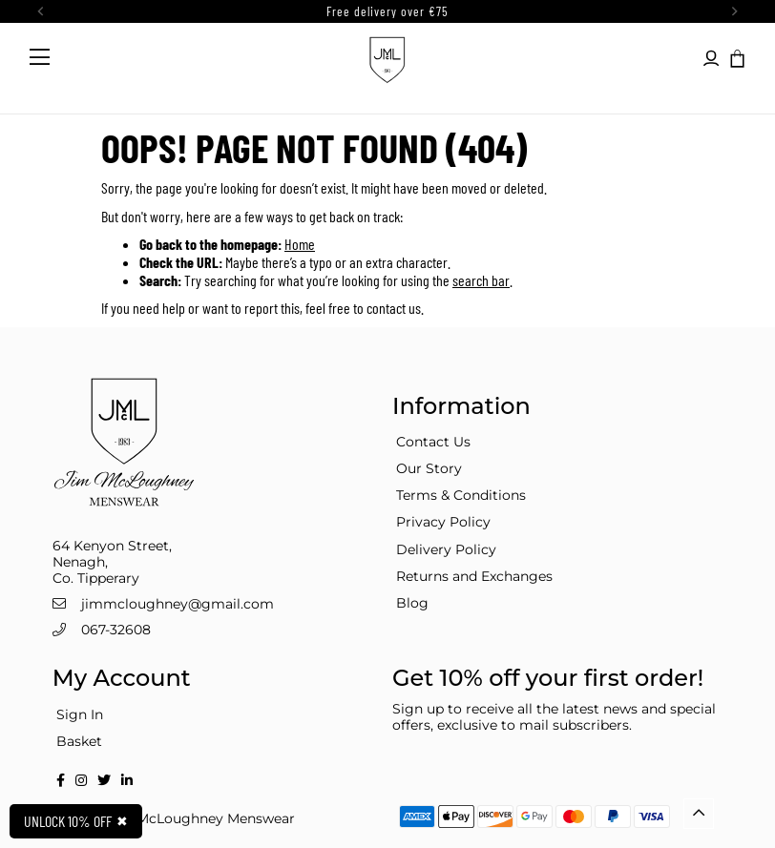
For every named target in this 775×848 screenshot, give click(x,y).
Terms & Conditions (461, 495)
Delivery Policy (446, 549)
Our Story (429, 468)
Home (299, 244)
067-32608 (116, 629)
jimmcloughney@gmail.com (177, 603)
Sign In (79, 714)
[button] (735, 57)
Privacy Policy (443, 521)
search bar (481, 280)
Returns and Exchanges (474, 576)
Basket (79, 741)
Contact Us (433, 441)
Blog (412, 602)
